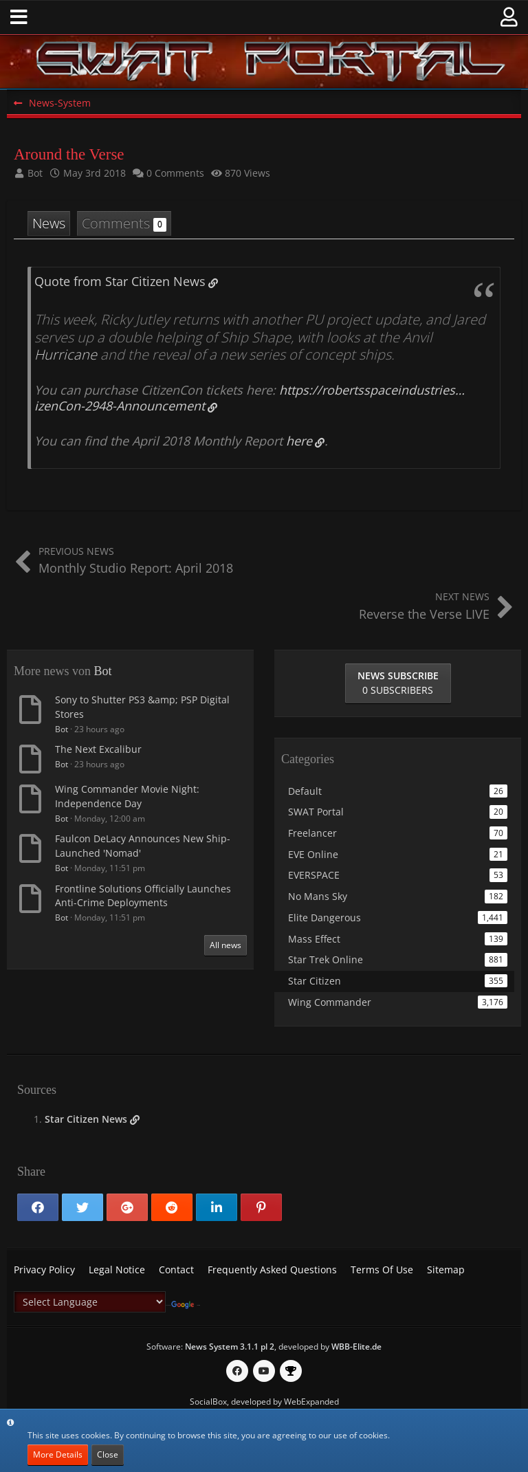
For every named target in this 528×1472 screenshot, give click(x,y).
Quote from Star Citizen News (120, 281)
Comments (124, 223)
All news (225, 945)
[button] (19, 17)
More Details (57, 1454)
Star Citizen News (86, 1118)
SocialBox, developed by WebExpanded (264, 1401)
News (48, 223)
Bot (102, 671)
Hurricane (65, 354)
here (299, 440)
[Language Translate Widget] (90, 1301)
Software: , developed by (264, 1346)
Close (107, 1454)
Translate (185, 1305)
